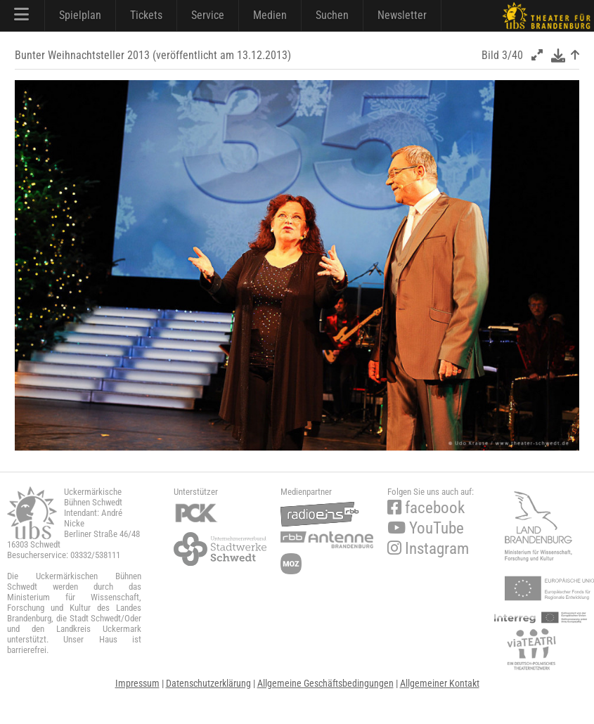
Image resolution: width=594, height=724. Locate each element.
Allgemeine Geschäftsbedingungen (325, 683)
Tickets (146, 15)
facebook (426, 507)
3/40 (512, 55)
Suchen (332, 15)
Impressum (137, 683)
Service (207, 15)
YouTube (425, 528)
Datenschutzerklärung (208, 683)
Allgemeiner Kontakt (439, 683)
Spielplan (80, 15)
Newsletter (402, 15)
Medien (270, 15)
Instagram (428, 548)
